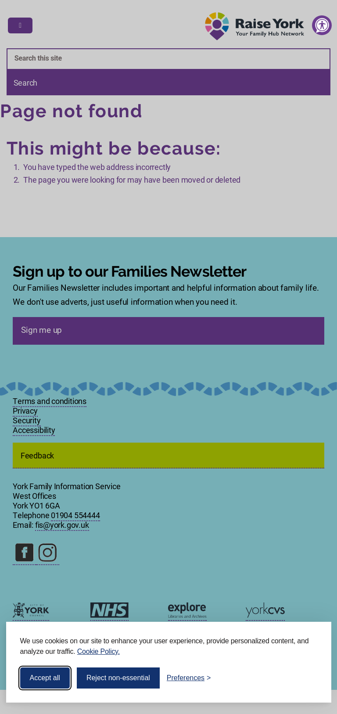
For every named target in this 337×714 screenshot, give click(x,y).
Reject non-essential (118, 678)
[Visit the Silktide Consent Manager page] (312, 678)
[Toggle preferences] (189, 678)
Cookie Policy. (98, 651)
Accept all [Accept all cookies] (45, 678)
